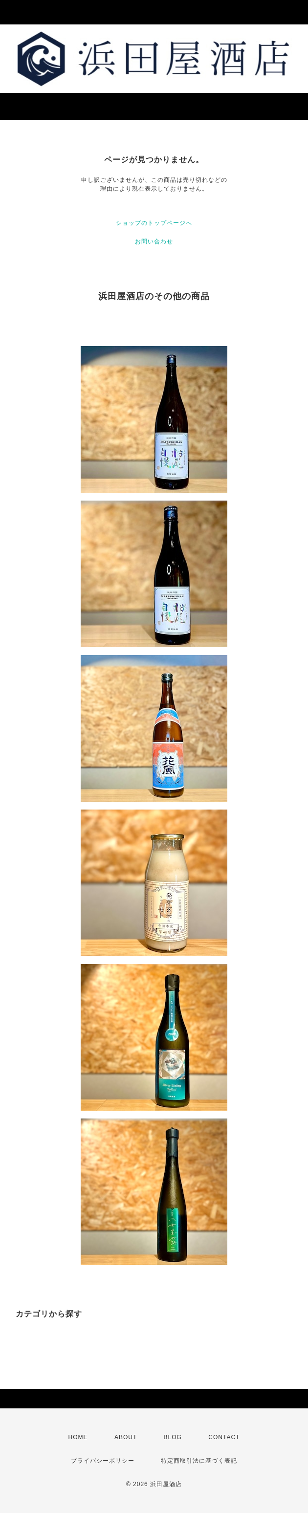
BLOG (173, 1437)
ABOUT (125, 1437)
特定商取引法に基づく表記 (199, 1460)
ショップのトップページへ (154, 222)
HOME (78, 1437)
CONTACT (224, 1437)
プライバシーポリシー (102, 1460)
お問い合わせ (154, 241)
